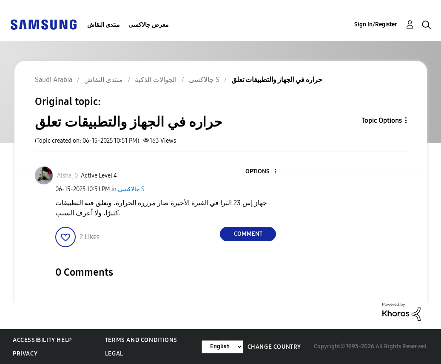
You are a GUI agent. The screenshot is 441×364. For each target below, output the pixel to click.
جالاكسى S (131, 189)
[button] (261, 172)
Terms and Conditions (141, 340)
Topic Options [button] (381, 120)
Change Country (274, 346)
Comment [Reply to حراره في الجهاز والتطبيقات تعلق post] (248, 233)
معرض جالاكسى (148, 24)
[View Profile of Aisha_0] (67, 175)
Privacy (25, 353)
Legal (114, 353)
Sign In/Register (375, 24)
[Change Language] (222, 346)
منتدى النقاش (103, 24)
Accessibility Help (42, 340)
